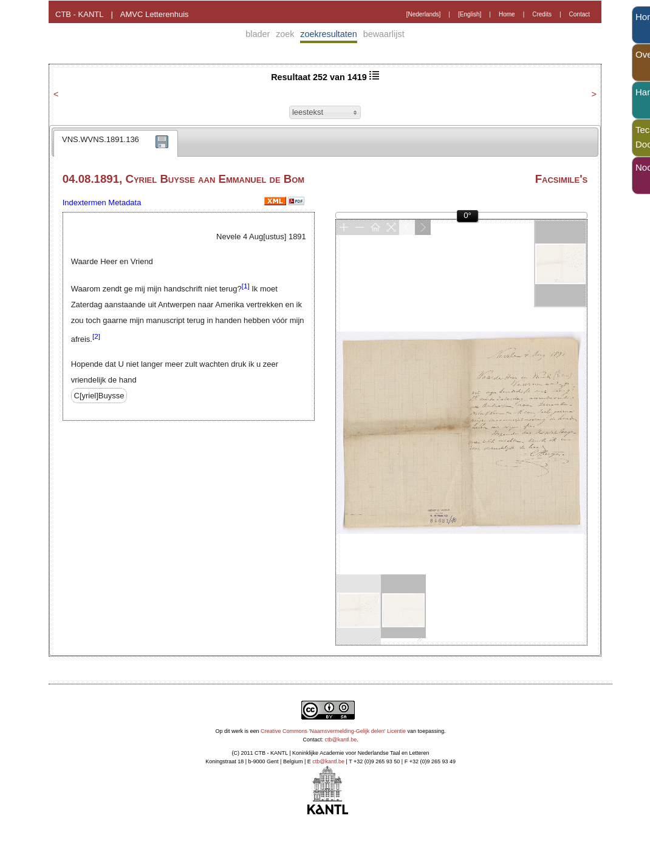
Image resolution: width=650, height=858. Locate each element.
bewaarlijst (384, 34)
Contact (579, 14)
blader (257, 34)
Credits (542, 14)
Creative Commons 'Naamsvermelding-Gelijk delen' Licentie (333, 731)
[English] (469, 14)
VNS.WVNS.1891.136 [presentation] (100, 139)
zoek (285, 34)
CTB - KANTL (79, 14)
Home (507, 14)
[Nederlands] (423, 14)
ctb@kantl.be (341, 740)
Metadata (124, 202)
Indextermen (84, 202)
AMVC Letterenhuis (154, 14)
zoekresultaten (328, 34)
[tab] (115, 143)
